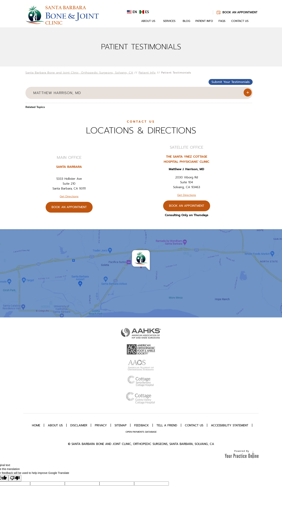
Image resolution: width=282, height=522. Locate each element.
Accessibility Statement (229, 425)
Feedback (141, 425)
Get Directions (69, 196)
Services (169, 21)
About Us (148, 21)
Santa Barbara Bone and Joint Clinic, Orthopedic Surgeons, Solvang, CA (79, 73)
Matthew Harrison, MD (57, 93)
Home (133, 21)
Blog (186, 21)
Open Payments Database (141, 432)
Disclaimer (78, 425)
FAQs (222, 21)
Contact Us (240, 21)
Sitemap (121, 425)
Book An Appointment (240, 12)
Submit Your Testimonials (231, 82)
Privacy (101, 425)
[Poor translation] (14, 478)
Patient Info (204, 21)
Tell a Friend (166, 425)
